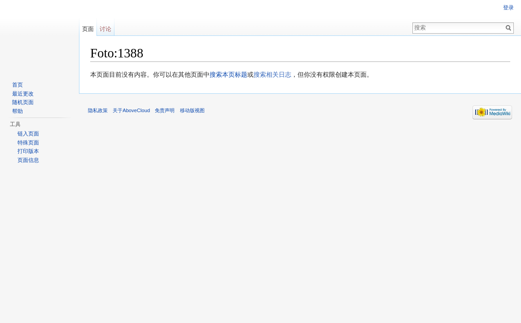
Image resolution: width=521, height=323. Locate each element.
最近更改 (23, 94)
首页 (17, 85)
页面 (88, 29)
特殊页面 (28, 143)
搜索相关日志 (272, 74)
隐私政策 (98, 110)
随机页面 (23, 102)
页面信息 (28, 160)
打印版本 (28, 151)
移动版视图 (192, 110)
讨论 (105, 29)
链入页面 (28, 134)
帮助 (17, 111)
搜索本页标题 (228, 74)
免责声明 (165, 110)
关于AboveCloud (131, 110)
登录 (508, 7)
